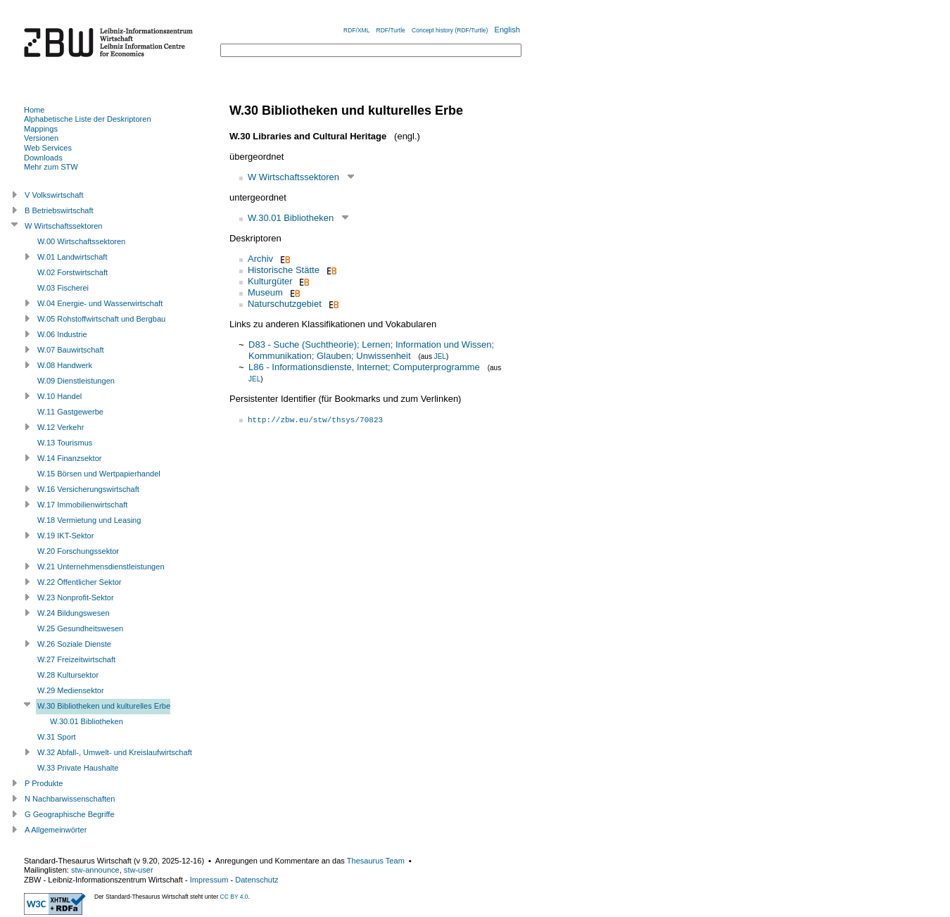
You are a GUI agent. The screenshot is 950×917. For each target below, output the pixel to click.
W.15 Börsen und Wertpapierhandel (98, 473)
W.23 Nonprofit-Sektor (75, 597)
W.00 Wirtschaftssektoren (81, 241)
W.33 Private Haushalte (77, 768)
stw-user (138, 870)
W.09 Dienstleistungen (76, 381)
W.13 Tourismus (64, 442)
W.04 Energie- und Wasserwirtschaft (100, 303)
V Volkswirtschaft (54, 195)
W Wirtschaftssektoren (293, 177)
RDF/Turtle (390, 30)
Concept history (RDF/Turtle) (450, 30)
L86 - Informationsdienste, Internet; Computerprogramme (364, 367)
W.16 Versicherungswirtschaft (88, 489)
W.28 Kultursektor (68, 675)
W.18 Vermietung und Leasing (89, 520)
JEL (440, 356)
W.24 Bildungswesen (73, 613)
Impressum (209, 879)
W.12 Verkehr (60, 427)
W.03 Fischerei (63, 288)
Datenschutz (256, 879)
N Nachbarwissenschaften (70, 799)
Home (34, 110)
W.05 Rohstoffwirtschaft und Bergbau (101, 319)
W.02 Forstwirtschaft (72, 272)
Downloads (43, 157)
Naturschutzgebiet (285, 303)
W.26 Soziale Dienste (74, 644)
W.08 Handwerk (64, 365)
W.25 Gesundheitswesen (80, 628)
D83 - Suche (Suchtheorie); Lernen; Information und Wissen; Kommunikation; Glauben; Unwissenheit (371, 350)
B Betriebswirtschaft (59, 210)
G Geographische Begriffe (70, 814)
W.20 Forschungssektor (78, 551)
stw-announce (95, 870)
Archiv (260, 258)
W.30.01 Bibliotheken (291, 218)
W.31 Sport (56, 737)
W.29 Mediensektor (70, 690)
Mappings (41, 129)
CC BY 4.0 (234, 896)
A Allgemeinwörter (56, 830)
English (507, 29)
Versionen (41, 138)
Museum (265, 292)
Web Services (48, 148)
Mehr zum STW (51, 167)
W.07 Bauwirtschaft (70, 350)
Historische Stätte (283, 270)
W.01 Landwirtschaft (72, 257)
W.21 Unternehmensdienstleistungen (101, 566)
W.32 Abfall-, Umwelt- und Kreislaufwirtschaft (114, 752)
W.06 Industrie (62, 334)
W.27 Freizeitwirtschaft (76, 659)
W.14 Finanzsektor (69, 458)
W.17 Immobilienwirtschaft (82, 504)
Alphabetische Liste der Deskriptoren (87, 119)
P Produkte (44, 783)
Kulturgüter (270, 281)
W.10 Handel (59, 396)
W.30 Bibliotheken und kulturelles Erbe (103, 706)
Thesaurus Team (376, 860)
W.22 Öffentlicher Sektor (79, 582)
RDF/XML (356, 30)
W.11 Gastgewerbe (70, 411)
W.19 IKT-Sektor (65, 535)
